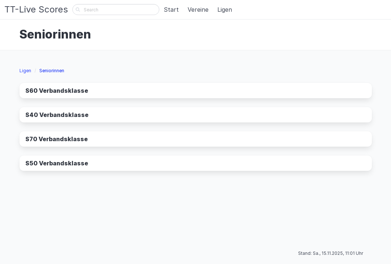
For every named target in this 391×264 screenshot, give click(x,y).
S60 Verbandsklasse (56, 90)
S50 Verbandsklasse (56, 163)
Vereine (198, 9)
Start (171, 9)
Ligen (224, 9)
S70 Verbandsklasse (56, 139)
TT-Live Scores (36, 9)
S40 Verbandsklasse (56, 114)
